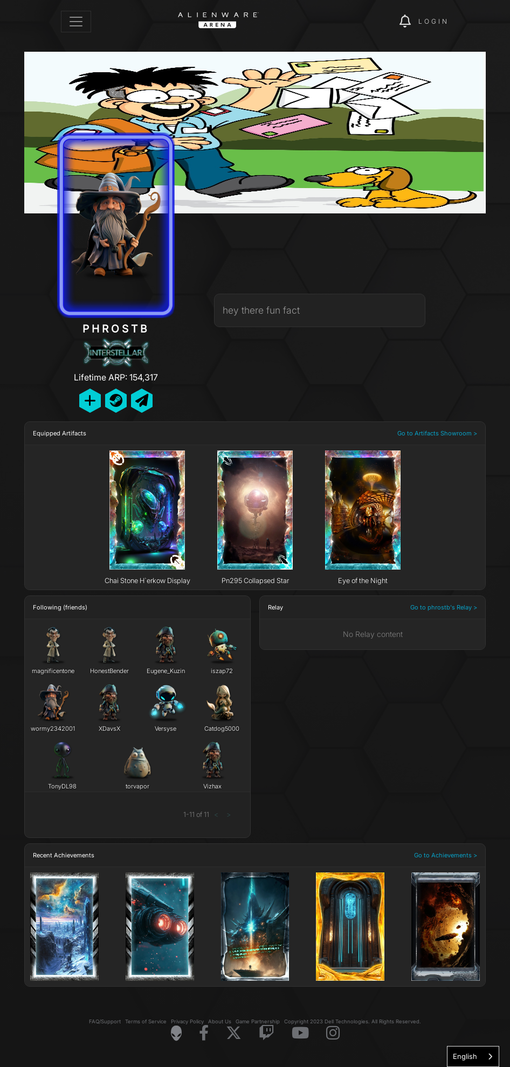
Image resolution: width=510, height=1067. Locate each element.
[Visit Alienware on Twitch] (266, 1033)
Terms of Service (146, 1021)
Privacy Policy (187, 1021)
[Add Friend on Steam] (116, 400)
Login (433, 21)
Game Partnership (258, 1021)
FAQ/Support (105, 1021)
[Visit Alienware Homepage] (176, 1033)
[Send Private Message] (142, 400)
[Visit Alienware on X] (233, 1033)
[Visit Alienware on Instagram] (333, 1033)
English (465, 1056)
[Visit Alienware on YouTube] (300, 1033)
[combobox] (473, 1056)
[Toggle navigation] (76, 21)
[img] (373, 21)
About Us (219, 1021)
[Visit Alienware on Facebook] (203, 1033)
